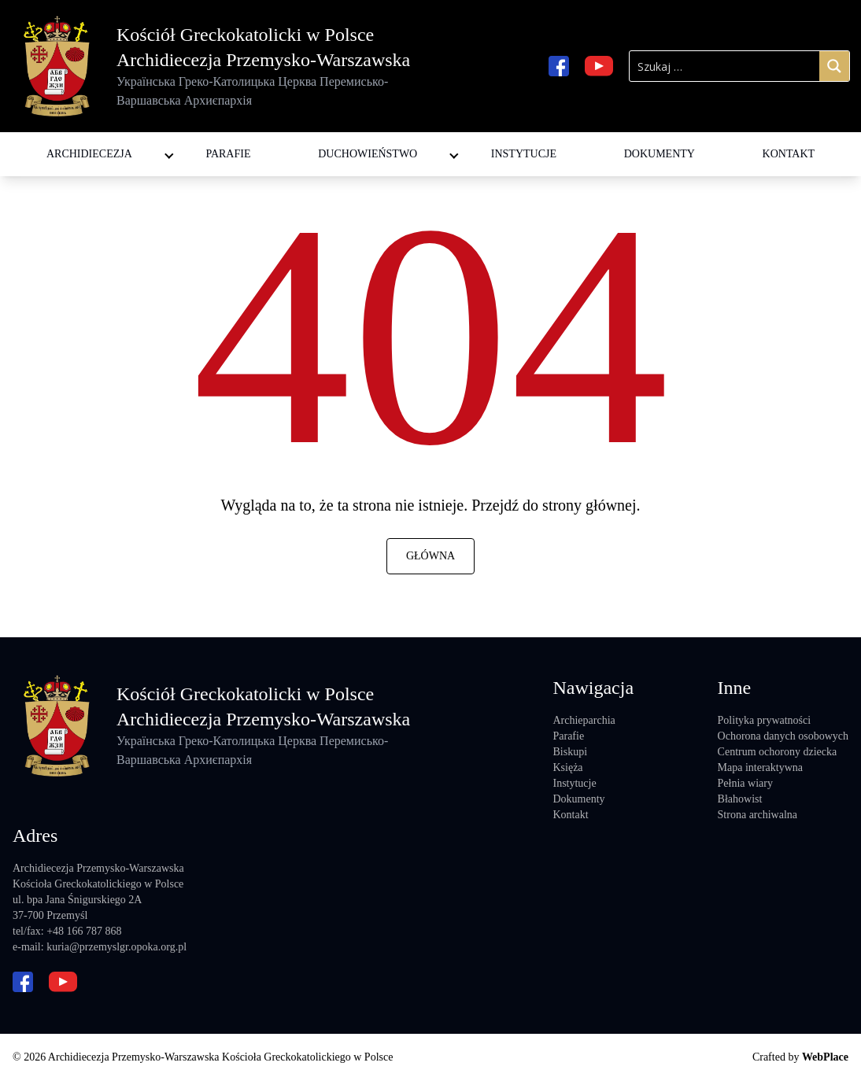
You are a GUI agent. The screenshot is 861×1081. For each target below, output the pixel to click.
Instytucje (523, 154)
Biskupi (569, 752)
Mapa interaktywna (760, 767)
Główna (430, 556)
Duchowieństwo (367, 154)
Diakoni (334, 138)
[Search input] (724, 66)
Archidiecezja (89, 154)
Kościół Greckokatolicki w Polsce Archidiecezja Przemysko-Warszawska (267, 67)
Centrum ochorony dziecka (777, 752)
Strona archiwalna (757, 815)
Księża (567, 767)
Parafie (227, 154)
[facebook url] (559, 66)
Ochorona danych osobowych (783, 736)
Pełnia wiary (745, 783)
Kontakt (789, 154)
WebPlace (825, 1057)
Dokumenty (659, 154)
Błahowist (740, 799)
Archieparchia (583, 720)
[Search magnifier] (834, 66)
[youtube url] (599, 66)
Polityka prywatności (764, 720)
